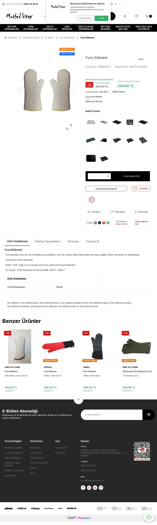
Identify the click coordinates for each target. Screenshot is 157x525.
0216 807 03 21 (88, 473)
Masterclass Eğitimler (144, 27)
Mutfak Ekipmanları (12, 27)
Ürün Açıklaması (17, 244)
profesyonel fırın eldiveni (44, 309)
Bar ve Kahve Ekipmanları (86, 27)
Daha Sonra (84, 18)
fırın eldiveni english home (74, 305)
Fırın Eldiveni (11, 374)
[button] (23, 90)
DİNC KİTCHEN (12, 370)
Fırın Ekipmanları (31, 27)
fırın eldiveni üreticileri (18, 309)
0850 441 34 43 (89, 468)
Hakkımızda (10, 478)
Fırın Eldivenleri (67, 37)
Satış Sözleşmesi (13, 460)
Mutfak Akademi (105, 27)
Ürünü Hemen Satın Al (106, 190)
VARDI (141, 59)
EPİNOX (48, 370)
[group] (47, 90)
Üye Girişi (60, 455)
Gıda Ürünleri (67, 27)
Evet (101, 18)
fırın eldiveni (13, 305)
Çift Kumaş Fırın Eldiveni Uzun (137, 374)
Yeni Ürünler (36, 455)
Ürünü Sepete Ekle (131, 176)
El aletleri (49, 37)
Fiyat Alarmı (118, 215)
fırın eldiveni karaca (49, 305)
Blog (32, 476)
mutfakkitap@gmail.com (93, 483)
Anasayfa (11, 37)
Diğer (118, 227)
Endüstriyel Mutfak (123, 27)
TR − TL (113, 4)
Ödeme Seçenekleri (47, 244)
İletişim (33, 471)
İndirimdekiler (37, 460)
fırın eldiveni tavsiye (120, 305)
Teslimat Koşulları (13, 450)
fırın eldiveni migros (99, 305)
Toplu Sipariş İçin (141, 225)
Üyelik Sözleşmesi (14, 455)
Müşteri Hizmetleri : (20, 4)
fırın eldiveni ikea (29, 305)
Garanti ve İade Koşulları (12, 467)
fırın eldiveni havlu (88, 309)
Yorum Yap (141, 215)
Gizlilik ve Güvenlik (14, 473)
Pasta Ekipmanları (50, 27)
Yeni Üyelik (61, 450)
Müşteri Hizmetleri (39, 466)
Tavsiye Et (94, 215)
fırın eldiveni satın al (68, 309)
